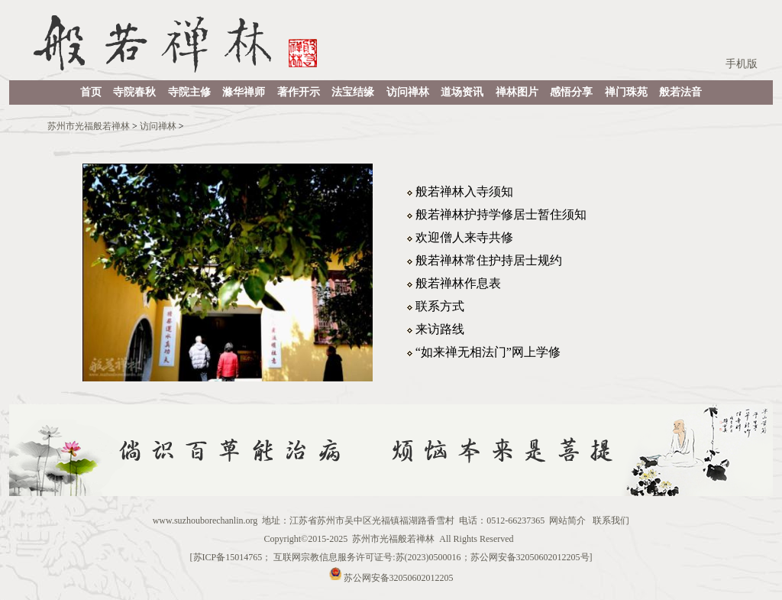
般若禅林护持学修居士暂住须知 (500, 214)
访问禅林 (407, 92)
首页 (91, 92)
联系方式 (439, 306)
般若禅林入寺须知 (464, 191)
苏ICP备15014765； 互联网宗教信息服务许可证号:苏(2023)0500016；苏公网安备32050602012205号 (391, 557)
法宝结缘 (352, 92)
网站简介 (567, 520)
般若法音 (680, 92)
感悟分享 (571, 92)
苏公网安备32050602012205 (399, 577)
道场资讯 (462, 92)
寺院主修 (189, 92)
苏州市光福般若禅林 (88, 126)
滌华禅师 (243, 92)
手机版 (741, 64)
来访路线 (439, 329)
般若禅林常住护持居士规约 (488, 260)
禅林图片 (517, 92)
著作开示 (298, 92)
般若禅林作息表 (458, 283)
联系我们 (611, 520)
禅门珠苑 (626, 92)
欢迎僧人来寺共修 (464, 237)
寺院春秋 (134, 92)
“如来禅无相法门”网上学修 (488, 351)
